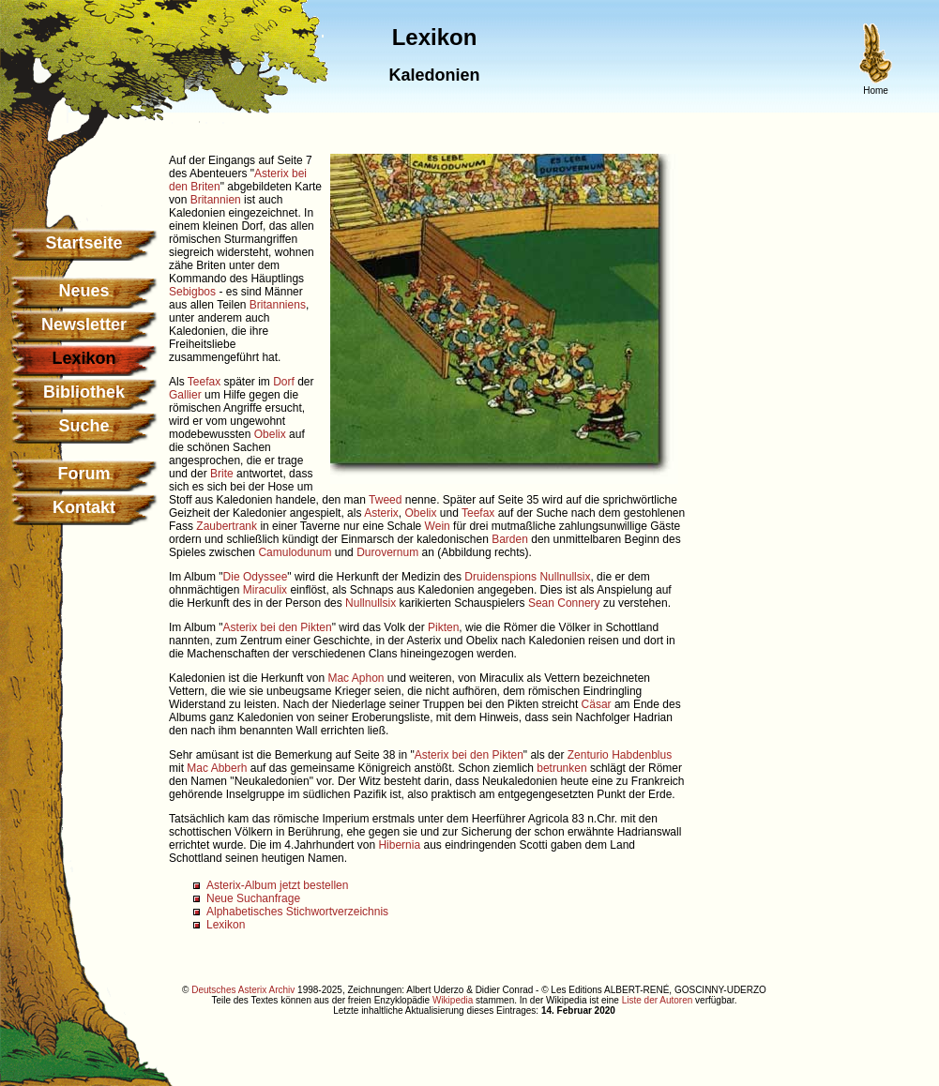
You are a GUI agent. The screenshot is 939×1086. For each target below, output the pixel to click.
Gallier (185, 394)
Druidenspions (500, 576)
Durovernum (387, 552)
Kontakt (84, 507)
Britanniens (278, 304)
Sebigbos (192, 291)
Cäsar (597, 704)
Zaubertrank (226, 526)
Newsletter (84, 324)
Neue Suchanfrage (253, 898)
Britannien (215, 199)
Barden (510, 539)
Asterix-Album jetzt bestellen (277, 885)
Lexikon (225, 924)
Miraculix (265, 589)
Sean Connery (564, 603)
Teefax (204, 381)
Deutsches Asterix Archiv (243, 990)
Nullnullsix (564, 576)
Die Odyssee (255, 576)
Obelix (270, 434)
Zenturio (588, 755)
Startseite (83, 243)
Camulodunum (294, 552)
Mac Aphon (355, 678)
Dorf (284, 381)
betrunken (561, 768)
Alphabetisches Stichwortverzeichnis (297, 911)
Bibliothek (84, 392)
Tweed (385, 499)
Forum (84, 473)
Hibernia (399, 845)
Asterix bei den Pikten (277, 627)
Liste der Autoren (657, 1000)
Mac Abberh (217, 768)
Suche (83, 425)
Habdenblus (642, 755)
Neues (83, 290)
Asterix (381, 513)
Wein (437, 526)
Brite (222, 473)
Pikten (443, 627)
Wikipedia (452, 1000)
